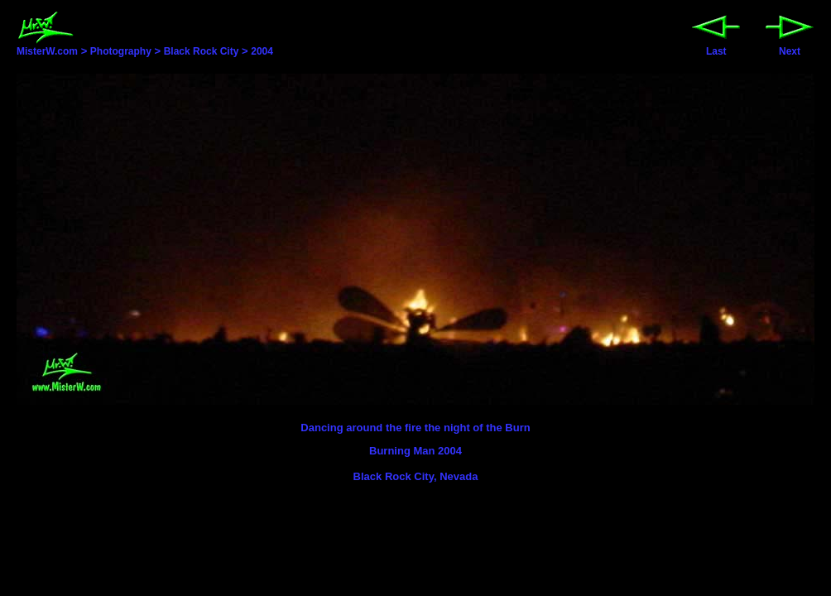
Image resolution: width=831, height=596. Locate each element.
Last (716, 46)
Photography (120, 51)
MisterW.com (47, 46)
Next (789, 46)
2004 (262, 51)
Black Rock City (201, 51)
